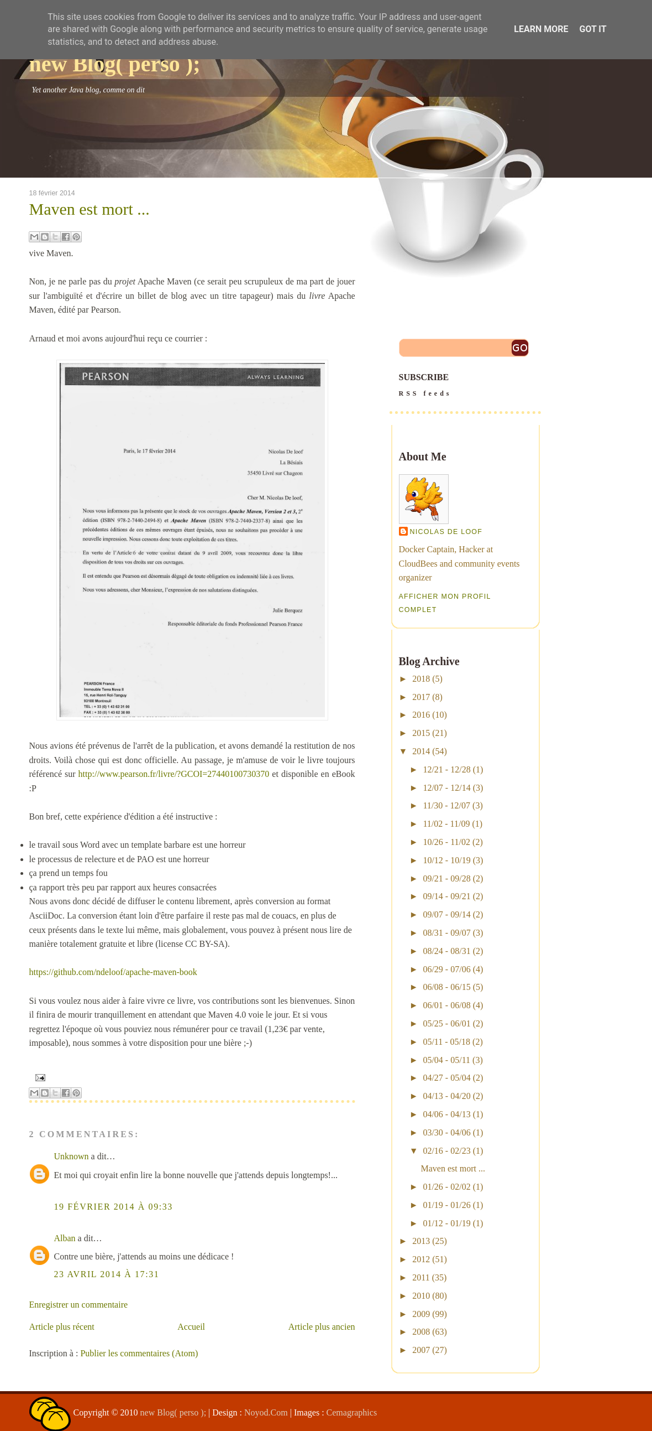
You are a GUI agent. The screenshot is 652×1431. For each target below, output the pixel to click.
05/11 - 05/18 (446, 1041)
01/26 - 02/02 (446, 1186)
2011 (420, 1277)
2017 (421, 697)
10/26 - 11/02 (446, 842)
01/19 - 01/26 (446, 1205)
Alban (65, 1238)
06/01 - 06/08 (446, 1005)
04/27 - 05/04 (446, 1077)
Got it (592, 29)
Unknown (71, 1156)
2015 (421, 733)
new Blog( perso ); (115, 63)
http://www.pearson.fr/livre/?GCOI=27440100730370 (174, 774)
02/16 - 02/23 (446, 1150)
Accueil (191, 1326)
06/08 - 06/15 (446, 987)
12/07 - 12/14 (446, 787)
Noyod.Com (266, 1412)
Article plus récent (61, 1326)
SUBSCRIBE (465, 386)
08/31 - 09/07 (446, 932)
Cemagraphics (352, 1412)
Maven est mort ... (89, 209)
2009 (421, 1314)
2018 (421, 678)
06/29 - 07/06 (446, 969)
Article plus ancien (321, 1326)
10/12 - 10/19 (446, 860)
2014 (421, 751)
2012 (421, 1259)
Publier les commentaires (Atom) (139, 1353)
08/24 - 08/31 (446, 951)
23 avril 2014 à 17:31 (107, 1274)
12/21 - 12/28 (446, 769)
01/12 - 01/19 (446, 1223)
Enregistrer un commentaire (78, 1304)
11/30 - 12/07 (446, 805)
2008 (421, 1331)
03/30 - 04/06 (446, 1132)
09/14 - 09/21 (446, 896)
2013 (421, 1241)
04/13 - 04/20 (446, 1096)
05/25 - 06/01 (446, 1023)
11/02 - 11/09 (446, 823)
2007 (421, 1350)
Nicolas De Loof (446, 532)
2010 (421, 1295)
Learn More (541, 29)
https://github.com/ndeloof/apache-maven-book (113, 972)
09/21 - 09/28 (446, 878)
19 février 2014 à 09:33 (113, 1206)
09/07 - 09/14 (446, 914)
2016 (421, 714)
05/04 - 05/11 (446, 1060)
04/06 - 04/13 (446, 1114)
